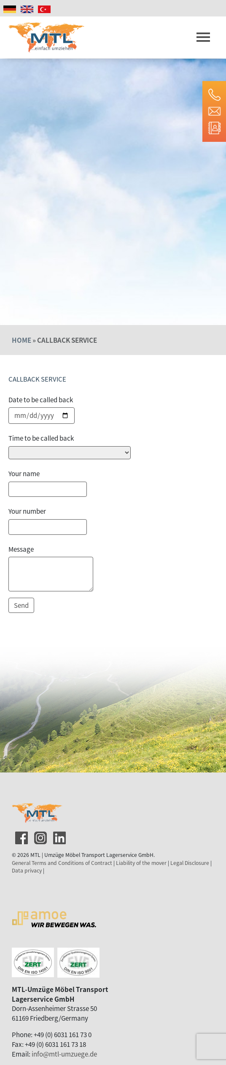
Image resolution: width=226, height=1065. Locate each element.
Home (21, 339)
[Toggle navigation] (203, 37)
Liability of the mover (141, 863)
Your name (24, 473)
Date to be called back (40, 399)
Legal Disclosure (189, 863)
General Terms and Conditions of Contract (62, 863)
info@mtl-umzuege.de (64, 1053)
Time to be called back (41, 437)
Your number (27, 510)
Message (21, 548)
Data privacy (27, 870)
